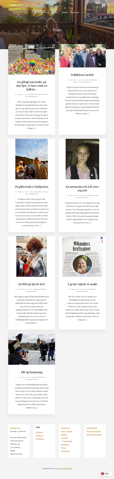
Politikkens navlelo (82, 75)
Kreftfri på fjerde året (32, 288)
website (66, 448)
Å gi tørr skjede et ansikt (82, 288)
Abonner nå (65, 432)
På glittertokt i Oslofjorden (31, 188)
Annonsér (65, 441)
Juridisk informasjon (94, 438)
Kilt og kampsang (31, 376)
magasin (66, 445)
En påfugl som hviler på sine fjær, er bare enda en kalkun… (31, 85)
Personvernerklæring (65, 472)
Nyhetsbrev (40, 442)
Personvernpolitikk (93, 435)
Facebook (39, 436)
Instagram (40, 439)
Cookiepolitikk (92, 432)
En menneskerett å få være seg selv (82, 188)
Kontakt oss (65, 455)
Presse (63, 451)
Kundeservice (15, 432)
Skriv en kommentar (82, 82)
